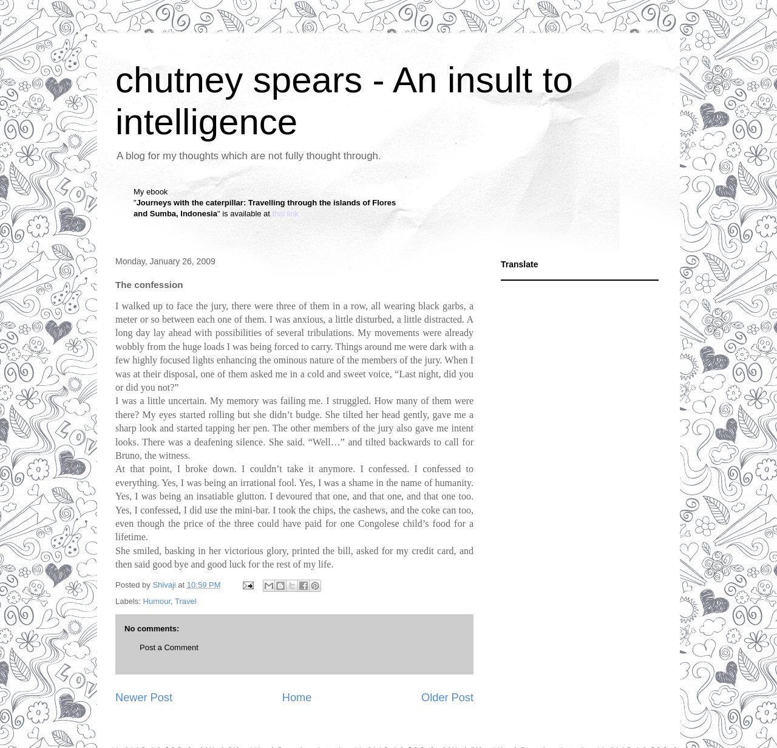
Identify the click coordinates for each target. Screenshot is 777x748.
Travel (186, 601)
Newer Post (143, 697)
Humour (157, 601)
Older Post (447, 697)
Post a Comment (169, 647)
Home (297, 697)
